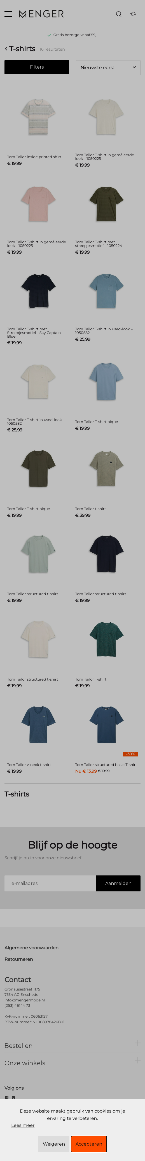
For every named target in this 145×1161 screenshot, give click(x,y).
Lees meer (22, 1125)
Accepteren (89, 1144)
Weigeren (54, 1144)
